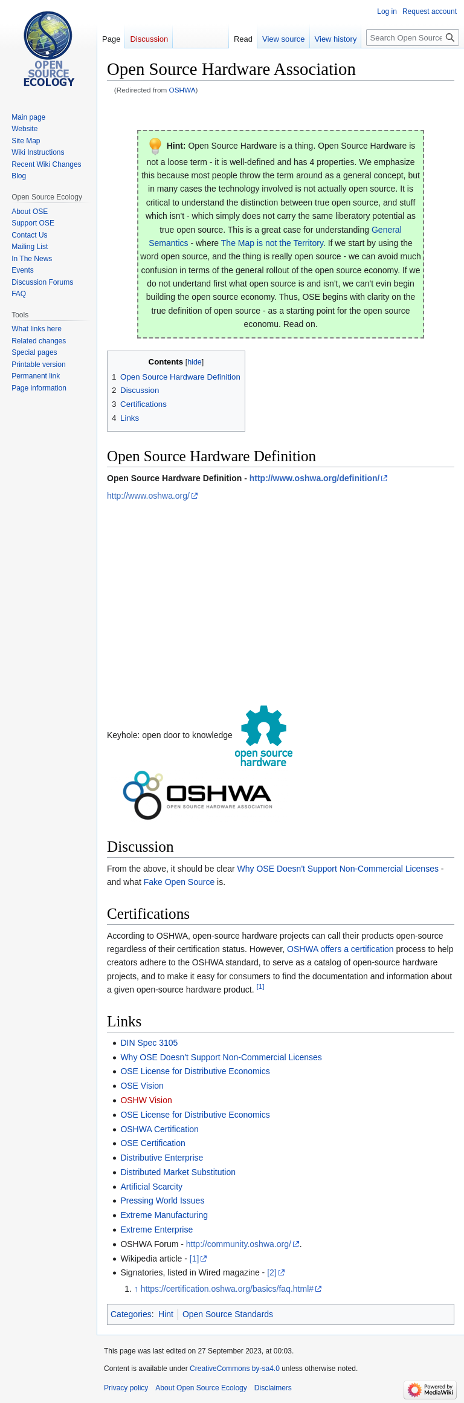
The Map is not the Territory (272, 243)
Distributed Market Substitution (178, 1172)
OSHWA (182, 90)
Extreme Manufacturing (164, 1215)
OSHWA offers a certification (340, 949)
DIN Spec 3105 (149, 1043)
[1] (260, 987)
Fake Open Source (179, 882)
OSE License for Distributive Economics (194, 1071)
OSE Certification (152, 1143)
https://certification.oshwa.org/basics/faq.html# (227, 1289)
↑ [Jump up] (136, 1289)
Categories (131, 1314)
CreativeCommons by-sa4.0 (235, 1368)
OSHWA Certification (159, 1129)
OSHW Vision (146, 1100)
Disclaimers (273, 1388)
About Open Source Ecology (200, 1388)
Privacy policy (126, 1388)
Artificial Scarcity (151, 1186)
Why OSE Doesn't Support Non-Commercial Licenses (338, 868)
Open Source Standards (227, 1314)
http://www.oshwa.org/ (148, 496)
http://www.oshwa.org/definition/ (315, 478)
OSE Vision (141, 1085)
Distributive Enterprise (161, 1157)
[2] (272, 1272)
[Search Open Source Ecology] (412, 37)
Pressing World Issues (162, 1200)
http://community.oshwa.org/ (238, 1244)
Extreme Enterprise (156, 1229)
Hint (165, 1314)
